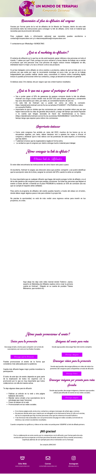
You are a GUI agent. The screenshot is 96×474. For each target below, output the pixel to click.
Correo (48, 464)
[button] (48, 159)
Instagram (74, 464)
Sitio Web (22, 464)
